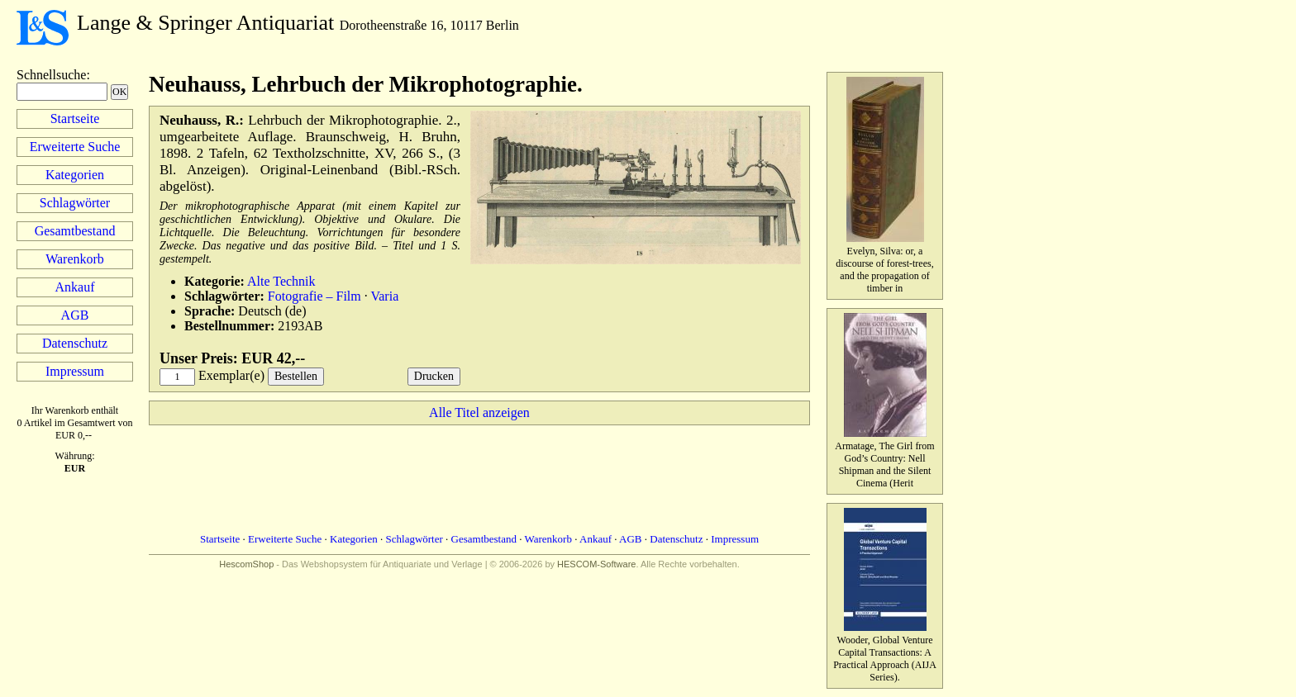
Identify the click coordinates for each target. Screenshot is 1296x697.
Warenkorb (74, 259)
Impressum (74, 371)
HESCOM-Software (596, 564)
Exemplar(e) (231, 375)
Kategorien (74, 175)
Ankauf (75, 287)
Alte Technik (281, 281)
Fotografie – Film (314, 296)
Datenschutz (74, 343)
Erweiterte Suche (75, 147)
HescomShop (246, 564)
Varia (384, 296)
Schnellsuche (51, 75)
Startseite (75, 118)
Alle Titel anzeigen (479, 412)
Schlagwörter (75, 203)
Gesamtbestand (75, 231)
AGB (75, 315)
